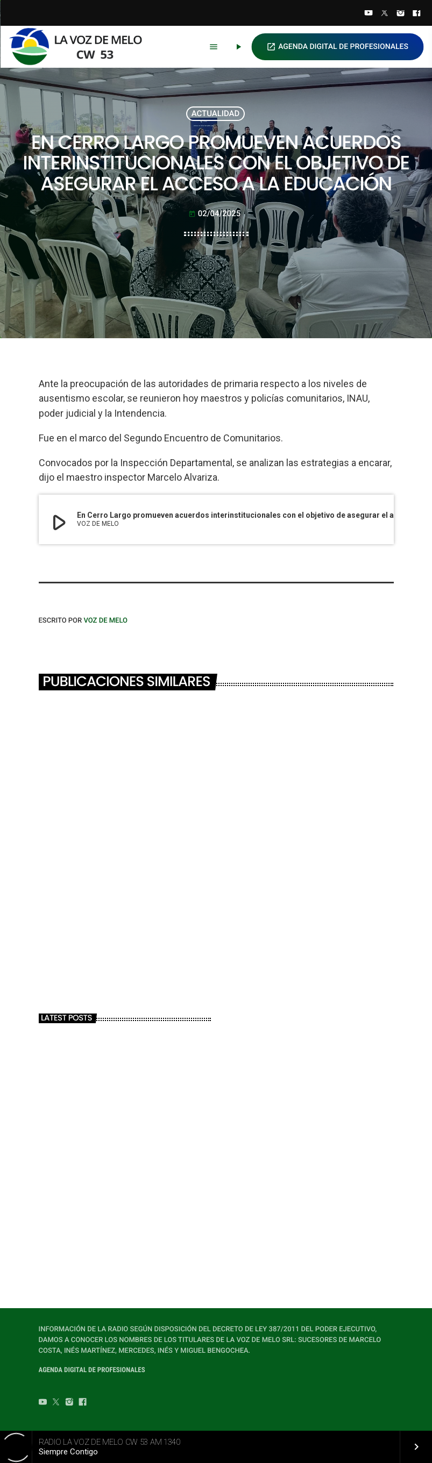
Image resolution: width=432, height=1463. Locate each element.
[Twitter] (384, 14)
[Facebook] (416, 14)
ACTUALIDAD (216, 113)
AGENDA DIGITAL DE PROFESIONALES (337, 47)
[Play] (238, 46)
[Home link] (80, 47)
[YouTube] (368, 14)
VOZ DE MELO (105, 621)
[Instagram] (400, 14)
